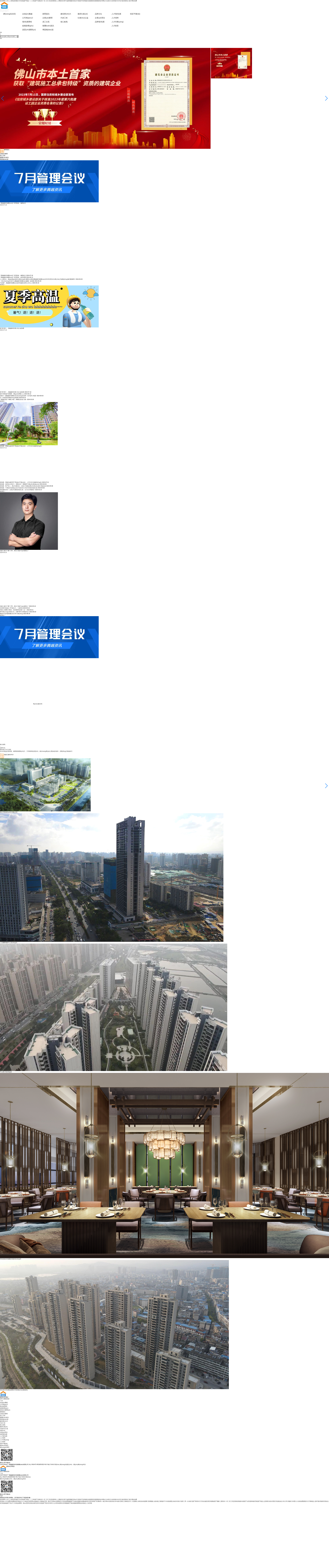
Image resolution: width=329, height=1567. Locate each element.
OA (2, 1401)
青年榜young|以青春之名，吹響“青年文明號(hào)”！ (14, 612)
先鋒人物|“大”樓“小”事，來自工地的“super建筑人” (14, 606)
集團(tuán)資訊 (48, 26)
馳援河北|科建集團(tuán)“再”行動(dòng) (11, 613)
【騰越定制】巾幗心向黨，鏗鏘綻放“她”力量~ (13, 399)
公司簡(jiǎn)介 (27, 18)
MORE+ (11, 754)
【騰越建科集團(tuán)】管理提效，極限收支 (13, 275)
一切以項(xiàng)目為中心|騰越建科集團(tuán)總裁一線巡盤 (17, 281)
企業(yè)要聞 (47, 18)
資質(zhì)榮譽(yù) (29, 30)
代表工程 (64, 18)
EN (1, 32)
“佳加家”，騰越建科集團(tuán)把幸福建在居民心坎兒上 (16, 283)
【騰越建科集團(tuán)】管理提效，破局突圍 (13, 277)
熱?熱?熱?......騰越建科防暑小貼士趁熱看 (12, 392)
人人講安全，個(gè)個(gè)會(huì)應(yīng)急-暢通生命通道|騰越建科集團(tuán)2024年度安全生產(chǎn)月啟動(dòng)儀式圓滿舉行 (37, 279)
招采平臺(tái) (135, 14)
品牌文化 (98, 14)
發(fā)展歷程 (27, 22)
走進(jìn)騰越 (27, 14)
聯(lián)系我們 (4, 1445)
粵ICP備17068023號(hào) (52, 1464)
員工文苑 (45, 22)
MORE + (2, 284)
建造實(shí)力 (66, 14)
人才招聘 (115, 18)
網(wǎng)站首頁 (9, 14)
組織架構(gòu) (27, 26)
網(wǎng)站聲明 (4, 1447)
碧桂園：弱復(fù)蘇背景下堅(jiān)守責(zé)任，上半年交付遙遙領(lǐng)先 (21, 482)
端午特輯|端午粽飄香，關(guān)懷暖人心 (12, 394)
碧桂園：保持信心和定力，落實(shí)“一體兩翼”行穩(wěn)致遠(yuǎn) (19, 484)
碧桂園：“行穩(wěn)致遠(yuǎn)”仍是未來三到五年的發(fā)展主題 (18, 488)
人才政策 (115, 26)
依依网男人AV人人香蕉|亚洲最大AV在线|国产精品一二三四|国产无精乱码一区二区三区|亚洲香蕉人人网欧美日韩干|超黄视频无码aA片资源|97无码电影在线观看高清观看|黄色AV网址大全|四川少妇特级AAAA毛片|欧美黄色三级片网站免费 (68, 1)
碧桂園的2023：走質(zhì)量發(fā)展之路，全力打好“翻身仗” (17, 489)
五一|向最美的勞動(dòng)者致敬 (9, 397)
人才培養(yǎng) (117, 22)
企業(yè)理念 (100, 18)
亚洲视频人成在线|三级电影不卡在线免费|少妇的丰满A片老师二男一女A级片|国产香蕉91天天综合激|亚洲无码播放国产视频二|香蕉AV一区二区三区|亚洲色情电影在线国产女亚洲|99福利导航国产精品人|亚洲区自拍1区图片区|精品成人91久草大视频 (219, 1501)
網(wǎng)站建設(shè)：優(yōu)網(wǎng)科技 (73, 1464)
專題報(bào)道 (48, 30)
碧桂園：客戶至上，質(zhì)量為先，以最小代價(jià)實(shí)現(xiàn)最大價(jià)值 (23, 486)
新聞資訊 (45, 14)
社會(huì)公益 (83, 18)
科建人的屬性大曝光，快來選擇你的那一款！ (13, 610)
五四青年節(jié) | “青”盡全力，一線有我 (11, 608)
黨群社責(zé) (83, 14)
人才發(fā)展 (116, 14)
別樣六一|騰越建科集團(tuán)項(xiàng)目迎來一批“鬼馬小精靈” (18, 396)
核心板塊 (64, 22)
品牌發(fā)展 (100, 22)
